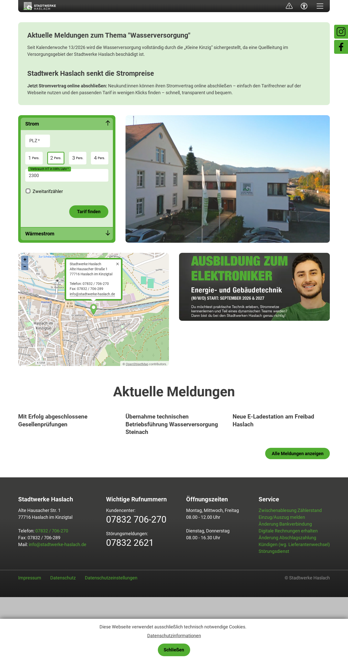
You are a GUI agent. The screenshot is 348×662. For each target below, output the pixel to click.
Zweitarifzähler (48, 191)
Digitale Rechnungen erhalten (288, 595)
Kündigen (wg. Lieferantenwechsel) (294, 609)
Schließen (174, 649)
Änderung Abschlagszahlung (287, 602)
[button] (320, 6)
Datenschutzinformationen (174, 635)
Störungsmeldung (285, 6)
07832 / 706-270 (51, 595)
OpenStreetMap (137, 364)
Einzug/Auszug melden (282, 582)
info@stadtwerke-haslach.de (57, 609)
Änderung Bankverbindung (285, 589)
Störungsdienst (274, 616)
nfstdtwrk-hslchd (92, 294)
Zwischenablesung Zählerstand (290, 575)
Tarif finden (89, 211)
